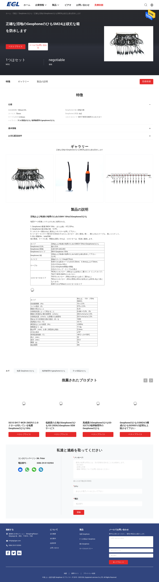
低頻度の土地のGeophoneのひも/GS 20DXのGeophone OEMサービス (61, 425)
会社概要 (53, 534)
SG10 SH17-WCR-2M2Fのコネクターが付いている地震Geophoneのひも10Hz (23, 425)
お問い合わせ (54, 548)
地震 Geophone (85, 534)
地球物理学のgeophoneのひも (53, 371)
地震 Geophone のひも (25, 371)
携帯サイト (75, 573)
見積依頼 (146, 81)
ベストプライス (15, 46)
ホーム (8, 13)
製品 (15, 13)
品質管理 (53, 543)
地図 (65, 573)
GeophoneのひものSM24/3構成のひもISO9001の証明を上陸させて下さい (134, 425)
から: (76, 486)
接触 (79, 512)
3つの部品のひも (79, 371)
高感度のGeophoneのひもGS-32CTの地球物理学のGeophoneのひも (97, 425)
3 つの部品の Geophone (87, 539)
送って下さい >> (118, 562)
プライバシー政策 (89, 573)
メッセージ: (78, 457)
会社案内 (53, 538)
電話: (76, 499)
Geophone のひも (25, 13)
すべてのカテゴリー (86, 548)
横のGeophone (84, 544)
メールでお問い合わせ (38, 46)
